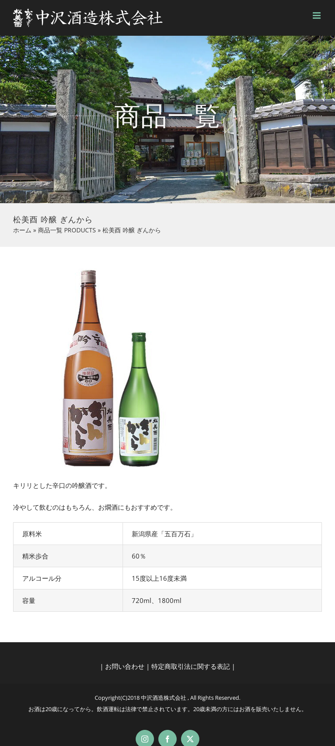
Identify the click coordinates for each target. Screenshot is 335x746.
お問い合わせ (124, 666)
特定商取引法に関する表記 (190, 666)
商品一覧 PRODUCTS (67, 230)
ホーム (22, 230)
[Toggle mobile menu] (317, 15)
